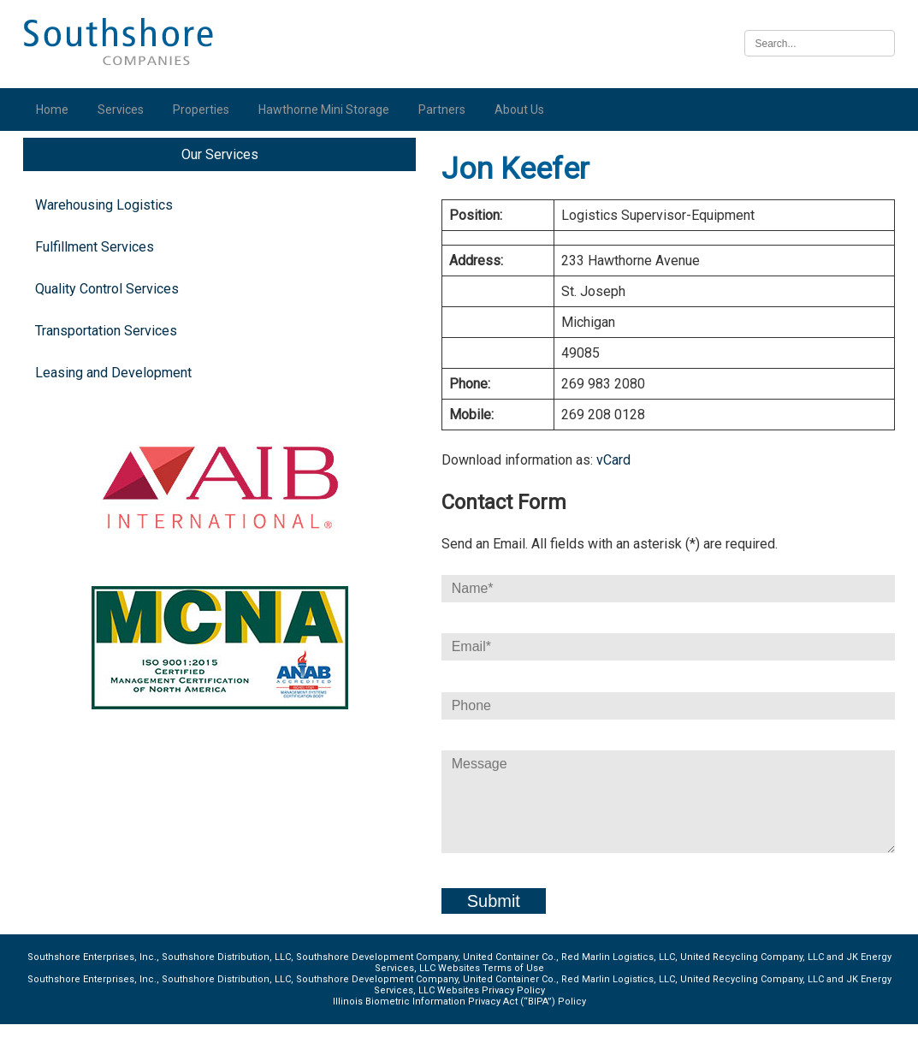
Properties (205, 109)
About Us (523, 109)
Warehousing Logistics (108, 224)
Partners (446, 109)
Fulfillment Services (98, 266)
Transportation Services (110, 349)
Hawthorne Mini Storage (328, 109)
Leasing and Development (117, 391)
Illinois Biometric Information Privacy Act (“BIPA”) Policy (458, 1020)
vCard (487, 479)
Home (56, 109)
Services (125, 109)
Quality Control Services (111, 307)
